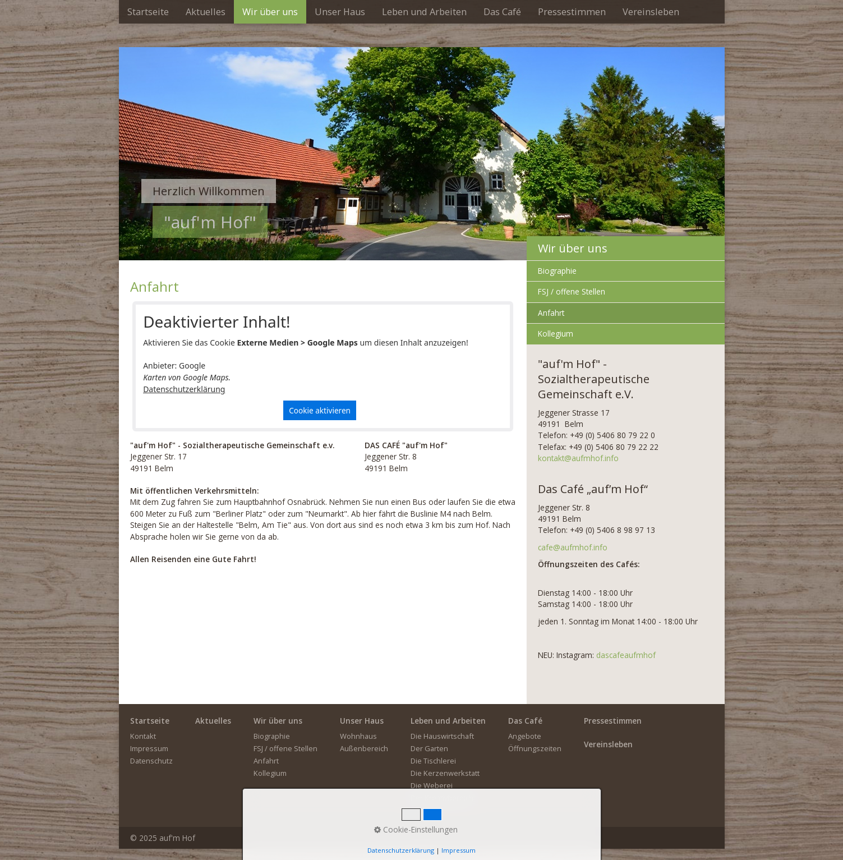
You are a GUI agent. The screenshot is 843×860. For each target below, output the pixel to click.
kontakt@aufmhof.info (578, 458)
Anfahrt (551, 312)
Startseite (148, 12)
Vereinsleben (651, 12)
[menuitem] (148, 12)
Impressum (149, 748)
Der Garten (429, 748)
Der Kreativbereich (442, 798)
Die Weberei (432, 785)
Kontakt (143, 736)
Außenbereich (364, 748)
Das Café (502, 12)
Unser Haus (340, 12)
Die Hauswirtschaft (442, 736)
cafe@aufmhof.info (572, 547)
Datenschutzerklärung (184, 389)
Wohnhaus (358, 736)
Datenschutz (151, 761)
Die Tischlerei (433, 761)
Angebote (524, 736)
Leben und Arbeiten (424, 12)
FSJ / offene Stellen (571, 291)
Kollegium (555, 333)
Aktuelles (205, 12)
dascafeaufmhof (626, 655)
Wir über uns (270, 12)
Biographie (557, 270)
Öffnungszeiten (534, 748)
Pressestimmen (572, 12)
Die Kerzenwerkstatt (445, 773)
